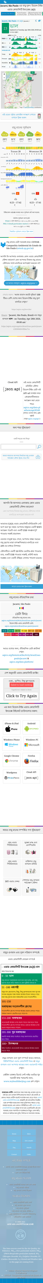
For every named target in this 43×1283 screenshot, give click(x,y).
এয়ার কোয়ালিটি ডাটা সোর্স (22, 1246)
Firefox (31, 803)
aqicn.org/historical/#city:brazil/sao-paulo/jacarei (22, 620)
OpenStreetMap (29, 107)
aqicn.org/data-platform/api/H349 (32, 409)
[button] (32, 74)
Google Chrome (11, 803)
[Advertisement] (21, 357)
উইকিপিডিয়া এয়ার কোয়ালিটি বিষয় (18, 1104)
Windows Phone (12, 787)
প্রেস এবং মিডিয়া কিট (22, 1216)
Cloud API (31, 819)
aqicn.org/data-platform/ (21, 661)
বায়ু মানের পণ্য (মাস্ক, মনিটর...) (22, 1254)
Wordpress (11, 820)
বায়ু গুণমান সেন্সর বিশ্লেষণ (22, 1234)
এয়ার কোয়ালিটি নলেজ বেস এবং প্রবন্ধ (22, 1228)
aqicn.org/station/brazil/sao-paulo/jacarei (21, 626)
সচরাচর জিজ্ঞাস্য (21, 1239)
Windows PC (32, 787)
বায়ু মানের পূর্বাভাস (22, 1251)
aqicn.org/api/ (33, 418)
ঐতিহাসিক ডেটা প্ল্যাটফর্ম (22, 1260)
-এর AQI (12, 21)
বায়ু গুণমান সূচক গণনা (22, 1248)
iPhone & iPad (11, 771)
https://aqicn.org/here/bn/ (21, 309)
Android (31, 771)
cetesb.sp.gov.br (25, 248)
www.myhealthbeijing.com (17, 1124)
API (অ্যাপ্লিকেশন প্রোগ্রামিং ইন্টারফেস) (22, 1257)
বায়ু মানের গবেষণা (21, 1222)
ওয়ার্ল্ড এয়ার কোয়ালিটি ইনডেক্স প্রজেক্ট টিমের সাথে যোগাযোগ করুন (23, 1211)
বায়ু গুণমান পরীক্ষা (22, 1231)
